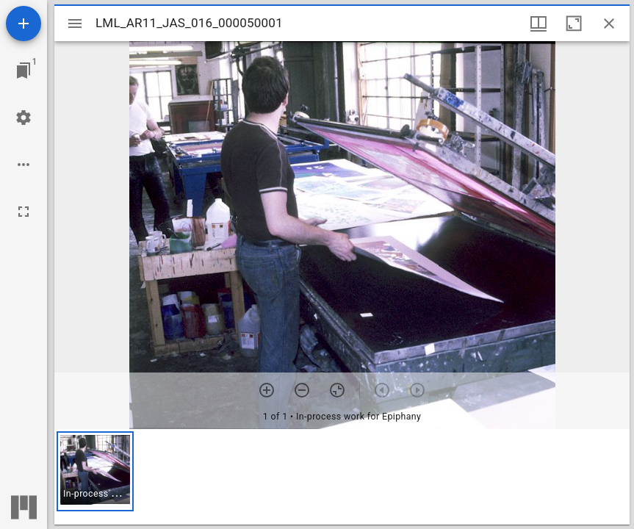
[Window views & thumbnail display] (538, 23)
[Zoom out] (302, 390)
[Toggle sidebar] (75, 23)
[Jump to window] (23, 70)
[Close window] (609, 23)
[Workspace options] (23, 164)
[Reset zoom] (337, 390)
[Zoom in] (266, 390)
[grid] (342, 477)
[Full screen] (23, 211)
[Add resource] (23, 23)
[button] (95, 471)
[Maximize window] (573, 23)
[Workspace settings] (23, 117)
